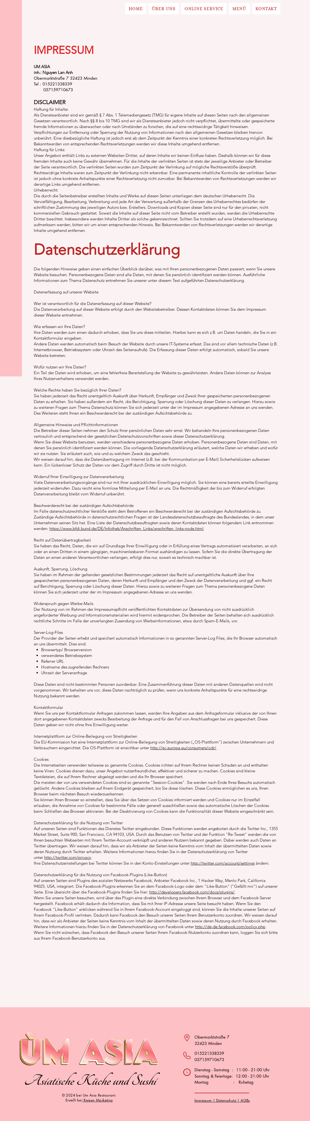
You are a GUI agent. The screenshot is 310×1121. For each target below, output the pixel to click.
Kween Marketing (97, 1100)
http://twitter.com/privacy (67, 857)
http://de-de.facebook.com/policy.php (230, 926)
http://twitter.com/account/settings (223, 863)
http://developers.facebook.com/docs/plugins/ (192, 892)
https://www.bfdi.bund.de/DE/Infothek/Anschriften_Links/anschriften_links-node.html (126, 528)
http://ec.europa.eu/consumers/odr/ (183, 747)
